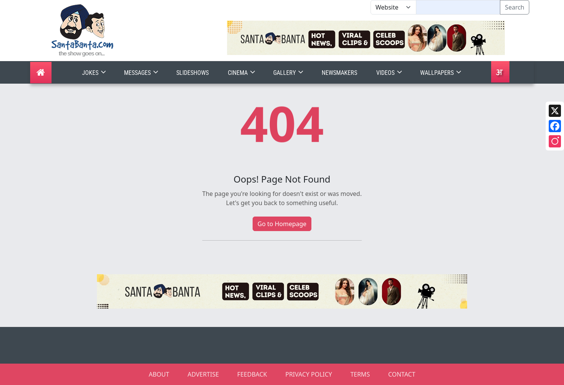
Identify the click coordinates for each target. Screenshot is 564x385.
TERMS (360, 374)
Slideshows (192, 72)
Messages (142, 72)
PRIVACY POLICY (308, 374)
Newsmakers (339, 72)
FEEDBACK (252, 374)
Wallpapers (441, 72)
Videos (390, 72)
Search (514, 7)
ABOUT (159, 374)
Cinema (242, 72)
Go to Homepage (282, 224)
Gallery (289, 72)
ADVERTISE (203, 374)
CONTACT (401, 374)
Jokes (95, 72)
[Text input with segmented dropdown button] (458, 7)
